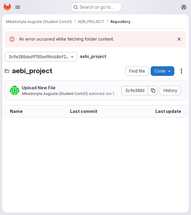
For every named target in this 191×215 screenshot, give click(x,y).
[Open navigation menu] (17, 7)
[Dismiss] (179, 39)
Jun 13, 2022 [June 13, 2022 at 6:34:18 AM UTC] (116, 93)
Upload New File (39, 87)
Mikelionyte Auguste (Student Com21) (55, 93)
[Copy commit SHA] (153, 90)
